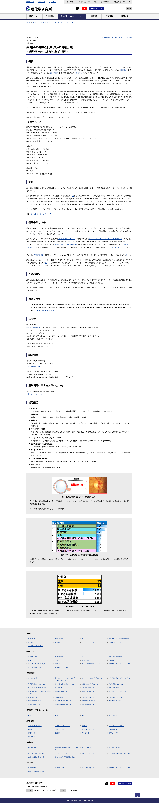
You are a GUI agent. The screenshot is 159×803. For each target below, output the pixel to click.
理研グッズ (31, 733)
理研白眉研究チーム (115, 687)
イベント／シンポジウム (116, 726)
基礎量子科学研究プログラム (36, 684)
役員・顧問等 (59, 656)
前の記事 (107, 37)
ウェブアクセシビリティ (35, 646)
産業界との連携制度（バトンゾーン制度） (66, 749)
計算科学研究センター (88, 691)
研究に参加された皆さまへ (36, 667)
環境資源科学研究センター (90, 701)
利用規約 (57, 642)
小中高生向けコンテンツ (121, 2)
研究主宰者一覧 (32, 678)
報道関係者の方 (84, 2)
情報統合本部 (59, 697)
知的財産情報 (32, 747)
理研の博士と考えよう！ (62, 726)
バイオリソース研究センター (63, 701)
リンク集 (30, 642)
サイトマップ (86, 638)
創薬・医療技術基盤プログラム (64, 684)
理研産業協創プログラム (116, 684)
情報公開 (57, 664)
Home (28, 22)
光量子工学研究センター (35, 704)
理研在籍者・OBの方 (101, 2)
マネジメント (113, 660)
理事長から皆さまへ (34, 656)
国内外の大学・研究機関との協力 (65, 757)
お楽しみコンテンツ (88, 729)
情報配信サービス (60, 729)
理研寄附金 (70, 2)
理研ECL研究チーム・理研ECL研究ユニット (39, 692)
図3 (46, 263)
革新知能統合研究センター (36, 697)
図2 (127, 255)
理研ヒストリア (113, 733)
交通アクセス (30, 2)
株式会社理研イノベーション (37, 753)
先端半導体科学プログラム (90, 684)
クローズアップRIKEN (35, 726)
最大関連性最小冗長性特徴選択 (65, 244)
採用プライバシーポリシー (117, 642)
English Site (52, 2)
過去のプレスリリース (115, 715)
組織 (29, 660)
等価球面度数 (39, 255)
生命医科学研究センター (89, 697)
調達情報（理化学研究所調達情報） (120, 638)
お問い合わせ (41, 2)
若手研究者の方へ (60, 768)
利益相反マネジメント (61, 667)
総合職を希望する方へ (88, 768)
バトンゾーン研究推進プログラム (38, 687)
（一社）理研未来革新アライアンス (120, 753)
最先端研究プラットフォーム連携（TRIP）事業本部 (65, 679)
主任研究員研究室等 (88, 687)
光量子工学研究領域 (33, 327)
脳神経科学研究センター (35, 701)
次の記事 (129, 37)
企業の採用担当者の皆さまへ (36, 757)
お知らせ (84, 726)
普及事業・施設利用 (115, 747)
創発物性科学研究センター (117, 701)
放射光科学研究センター (89, 704)
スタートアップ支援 (61, 753)
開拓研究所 (58, 687)
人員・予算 (85, 660)
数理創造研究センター (61, 691)
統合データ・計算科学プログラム (92, 678)
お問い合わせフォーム (35, 366)
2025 (56, 715)
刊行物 (30, 729)
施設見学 (57, 733)
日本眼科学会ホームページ (40, 214)
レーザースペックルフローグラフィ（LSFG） (105, 239)
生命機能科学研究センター (117, 697)
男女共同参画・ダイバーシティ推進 (119, 664)
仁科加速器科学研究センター (63, 704)
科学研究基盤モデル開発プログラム (119, 678)
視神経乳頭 (54, 73)
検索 (128, 8)
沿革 (83, 656)
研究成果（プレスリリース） (42, 22)
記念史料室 (31, 736)
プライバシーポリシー (88, 642)
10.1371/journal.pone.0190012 (45, 310)
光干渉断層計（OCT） (66, 239)
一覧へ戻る (118, 37)
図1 (73, 196)
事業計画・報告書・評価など (36, 664)
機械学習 (79, 73)
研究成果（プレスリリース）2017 (64, 22)
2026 (29, 715)
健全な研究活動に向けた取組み (91, 664)
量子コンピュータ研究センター (118, 691)
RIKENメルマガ (98, 8)
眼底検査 (124, 70)
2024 (83, 715)
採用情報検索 (32, 768)
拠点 (56, 660)
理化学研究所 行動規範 (116, 656)
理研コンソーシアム (88, 753)
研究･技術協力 (86, 747)
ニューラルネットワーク (116, 247)
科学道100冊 (86, 733)
